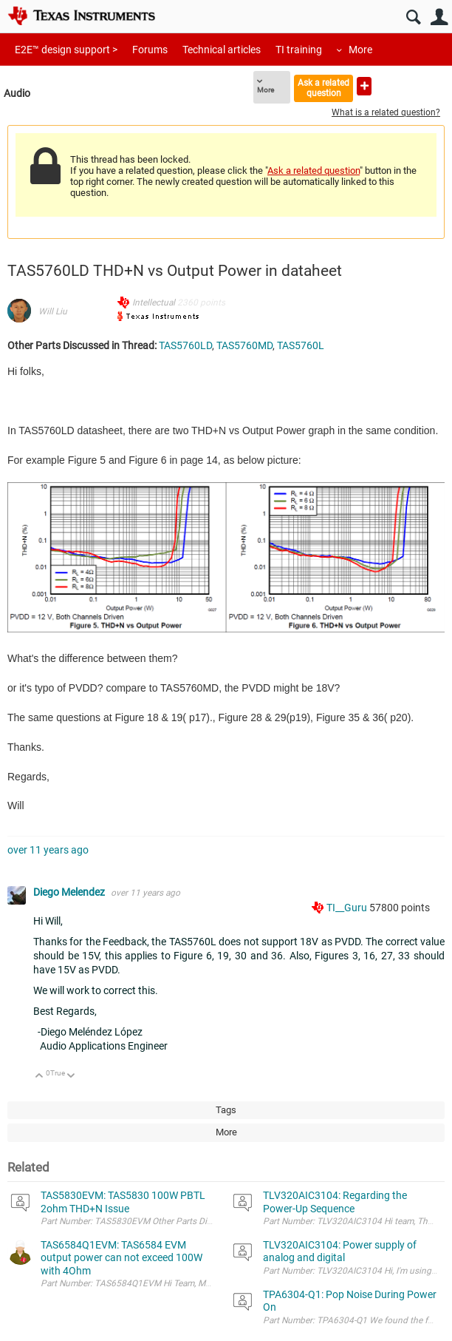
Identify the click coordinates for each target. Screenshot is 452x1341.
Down (71, 1076)
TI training (298, 49)
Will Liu (52, 311)
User (439, 17)
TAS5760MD (244, 345)
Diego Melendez (70, 892)
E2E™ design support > (66, 49)
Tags (226, 1109)
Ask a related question (323, 88)
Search (413, 17)
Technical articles (221, 49)
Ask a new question (364, 86)
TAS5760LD (185, 345)
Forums (150, 49)
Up (39, 1076)
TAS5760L (300, 345)
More (360, 49)
